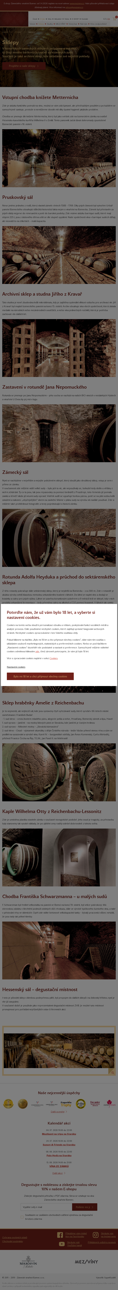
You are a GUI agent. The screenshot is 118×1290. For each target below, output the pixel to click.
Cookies (54, 658)
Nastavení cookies (16, 667)
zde (37, 651)
